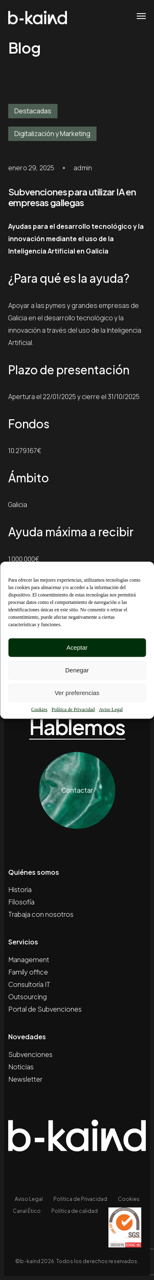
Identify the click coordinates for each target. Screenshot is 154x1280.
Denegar (77, 670)
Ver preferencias (77, 692)
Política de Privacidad (72, 709)
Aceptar (77, 647)
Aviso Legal (111, 709)
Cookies (39, 709)
